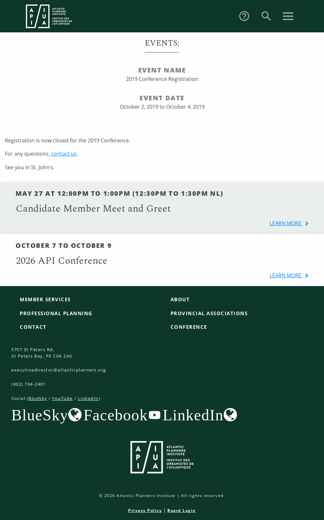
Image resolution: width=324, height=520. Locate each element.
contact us (64, 153)
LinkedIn (88, 398)
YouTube (62, 398)
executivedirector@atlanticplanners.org (58, 370)
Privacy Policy (145, 510)
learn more (286, 223)
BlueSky (37, 398)
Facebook (116, 415)
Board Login (181, 510)
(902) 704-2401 (28, 384)
